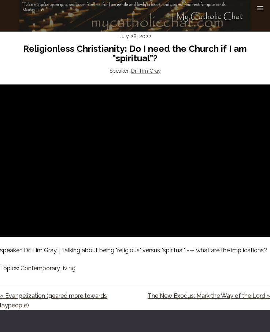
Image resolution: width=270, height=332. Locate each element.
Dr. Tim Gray (146, 71)
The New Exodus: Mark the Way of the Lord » (209, 295)
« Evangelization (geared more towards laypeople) (53, 300)
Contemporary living (48, 268)
